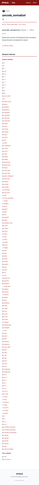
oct (5, 272)
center (6, 123)
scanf (5, 314)
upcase (6, 441)
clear (5, 143)
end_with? (7, 192)
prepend (6, 283)
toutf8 (6, 413)
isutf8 (5, 242)
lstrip (5, 256)
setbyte (6, 322)
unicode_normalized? (10, 432)
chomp (6, 129)
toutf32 (6, 410)
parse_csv (7, 278)
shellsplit (6, 327)
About (35, 2)
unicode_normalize (9, 427)
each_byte (7, 170)
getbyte (6, 203)
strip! (5, 352)
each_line (7, 179)
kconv (6, 245)
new (5, 456)
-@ (5, 74)
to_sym (6, 394)
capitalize (7, 112)
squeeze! (6, 344)
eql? (5, 195)
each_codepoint (8, 176)
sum (5, 366)
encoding (6, 190)
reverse (6, 292)
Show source (8, 46)
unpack (6, 435)
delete (6, 156)
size (5, 330)
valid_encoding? (8, 449)
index (5, 220)
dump (5, 168)
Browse (28, 2)
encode (6, 184)
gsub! (5, 209)
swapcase (7, 369)
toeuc (5, 396)
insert (5, 225)
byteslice (6, 110)
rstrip (5, 305)
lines (5, 250)
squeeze (6, 341)
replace (6, 289)
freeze (6, 201)
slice (5, 333)
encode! (6, 187)
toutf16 (6, 407)
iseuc (5, 234)
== (5, 82)
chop (5, 134)
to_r (5, 385)
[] (4, 90)
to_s (5, 388)
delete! (6, 159)
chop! (5, 137)
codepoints (7, 145)
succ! (5, 363)
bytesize (6, 107)
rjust (5, 300)
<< (4, 76)
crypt (5, 154)
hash (5, 212)
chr (5, 140)
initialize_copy (8, 223)
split (5, 338)
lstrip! (5, 259)
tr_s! (5, 424)
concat (6, 148)
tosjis (5, 405)
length (6, 248)
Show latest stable (12, 24)
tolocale (6, 402)
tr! (4, 419)
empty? (6, 181)
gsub (5, 206)
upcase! (6, 443)
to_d (5, 377)
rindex (6, 297)
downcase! (7, 165)
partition (6, 281)
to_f (5, 380)
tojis (5, 399)
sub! (5, 358)
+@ (5, 71)
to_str (5, 391)
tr (4, 416)
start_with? (7, 347)
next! (5, 270)
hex (5, 214)
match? (6, 264)
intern (5, 231)
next (5, 267)
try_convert (7, 459)
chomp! (6, 132)
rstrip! (5, 308)
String (23, 24)
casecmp (6, 118)
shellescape (7, 325)
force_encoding (8, 198)
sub (5, 355)
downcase (7, 162)
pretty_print (7, 286)
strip (5, 350)
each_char (7, 173)
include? (6, 217)
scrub (5, 316)
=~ (5, 87)
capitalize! (7, 115)
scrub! (6, 319)
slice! (5, 336)
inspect (6, 228)
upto (5, 446)
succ (5, 361)
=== (5, 85)
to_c (5, 374)
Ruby (13, 3)
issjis (5, 239)
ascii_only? (7, 96)
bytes (5, 104)
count (5, 151)
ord (5, 275)
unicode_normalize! (9, 430)
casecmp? (7, 121)
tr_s (5, 421)
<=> (5, 79)
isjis (5, 236)
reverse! (6, 294)
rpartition (6, 303)
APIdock (5, 3)
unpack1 (6, 438)
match (6, 261)
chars (5, 126)
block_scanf (7, 101)
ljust (5, 253)
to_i (5, 383)
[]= (5, 93)
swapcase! (7, 372)
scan (5, 311)
